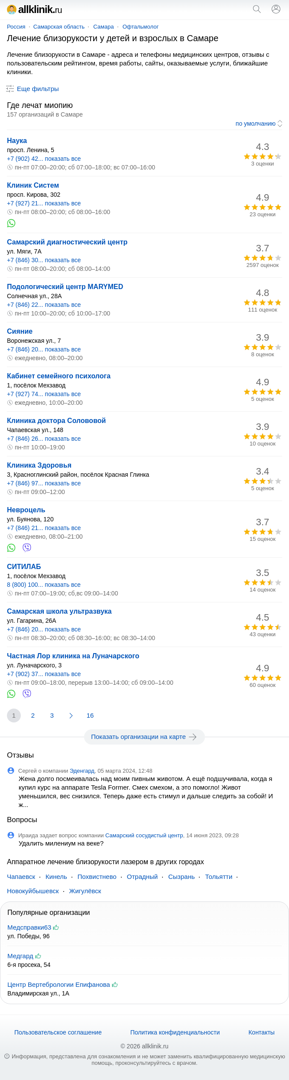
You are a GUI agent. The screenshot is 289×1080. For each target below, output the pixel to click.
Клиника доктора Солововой (56, 420)
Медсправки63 (29, 927)
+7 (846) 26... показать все (44, 438)
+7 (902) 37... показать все (44, 673)
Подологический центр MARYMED (65, 286)
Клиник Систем (33, 185)
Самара (103, 26)
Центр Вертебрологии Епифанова (58, 984)
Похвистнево (97, 876)
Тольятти (218, 876)
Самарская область (59, 26)
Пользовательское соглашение (58, 1032)
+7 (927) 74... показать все (44, 393)
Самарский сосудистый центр (144, 835)
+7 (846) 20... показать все (44, 349)
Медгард (20, 956)
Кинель (56, 876)
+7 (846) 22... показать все (44, 304)
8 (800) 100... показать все (44, 584)
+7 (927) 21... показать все (44, 203)
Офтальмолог (141, 26)
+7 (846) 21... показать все (44, 527)
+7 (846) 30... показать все (44, 260)
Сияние (19, 331)
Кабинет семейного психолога (58, 376)
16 (90, 715)
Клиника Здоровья (39, 465)
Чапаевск (21, 876)
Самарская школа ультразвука (59, 611)
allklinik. (34, 9)
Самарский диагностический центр (67, 242)
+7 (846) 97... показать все (44, 483)
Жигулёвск (85, 891)
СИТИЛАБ (24, 566)
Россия (16, 26)
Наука (17, 140)
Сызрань (181, 876)
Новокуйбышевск (33, 891)
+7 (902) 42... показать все (44, 158)
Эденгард (82, 771)
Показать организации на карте (144, 737)
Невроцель (26, 510)
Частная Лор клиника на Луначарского (73, 656)
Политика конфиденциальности (175, 1032)
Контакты (261, 1032)
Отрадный (142, 876)
